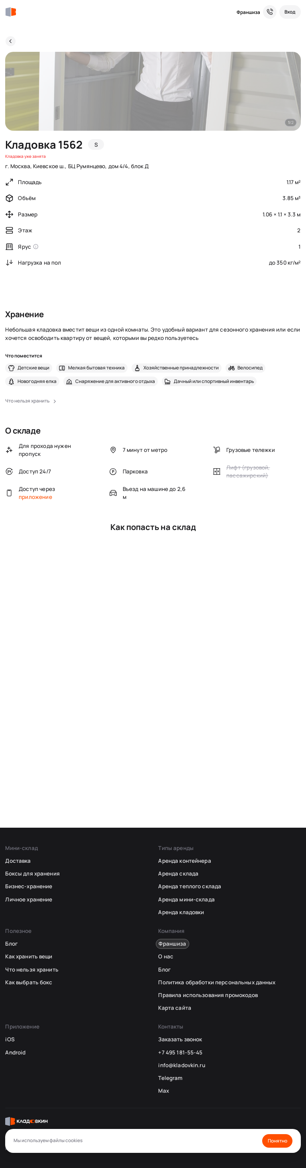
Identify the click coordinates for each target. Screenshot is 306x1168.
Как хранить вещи (28, 956)
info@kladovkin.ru (181, 1065)
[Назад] (10, 41)
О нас (165, 956)
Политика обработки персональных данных (216, 982)
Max (163, 1090)
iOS (9, 1039)
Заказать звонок (180, 1039)
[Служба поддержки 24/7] (270, 12)
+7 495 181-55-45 (180, 1052)
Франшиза (248, 12)
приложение (35, 497)
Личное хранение (28, 899)
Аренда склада (178, 873)
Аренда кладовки (181, 912)
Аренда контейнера (184, 860)
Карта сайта (174, 1007)
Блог (11, 943)
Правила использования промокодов (207, 995)
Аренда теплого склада (189, 886)
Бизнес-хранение (28, 886)
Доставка (18, 860)
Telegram (170, 1078)
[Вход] (290, 12)
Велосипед (250, 368)
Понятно (277, 1140)
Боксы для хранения (32, 873)
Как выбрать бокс (28, 982)
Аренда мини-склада (186, 899)
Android (15, 1052)
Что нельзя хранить (31, 969)
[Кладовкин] (10, 12)
